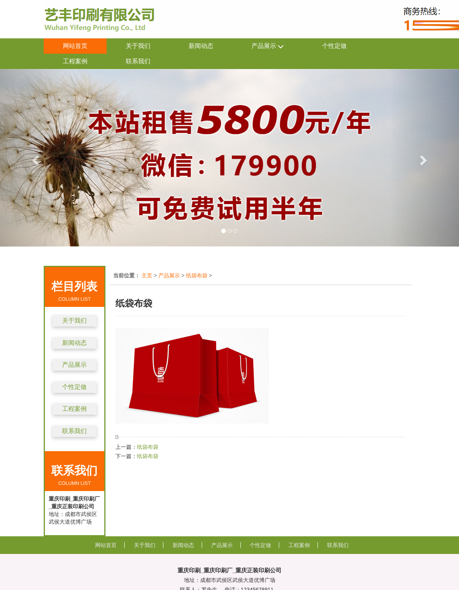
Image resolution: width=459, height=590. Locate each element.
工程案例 (75, 61)
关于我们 (138, 46)
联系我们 (138, 61)
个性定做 (334, 46)
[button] (34, 158)
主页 (146, 275)
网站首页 (75, 46)
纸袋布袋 (196, 275)
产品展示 (268, 46)
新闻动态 (201, 46)
